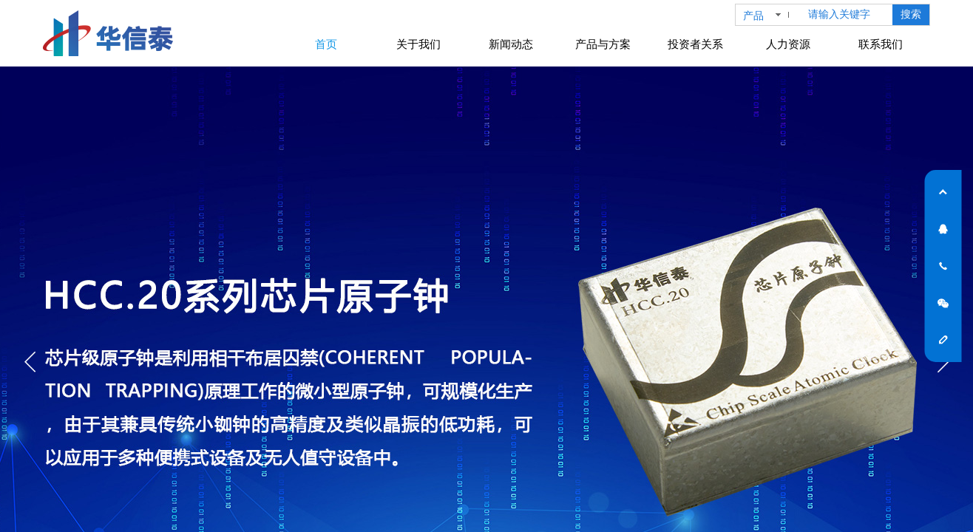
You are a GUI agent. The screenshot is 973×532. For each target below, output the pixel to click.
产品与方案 (603, 44)
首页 (326, 44)
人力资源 (788, 44)
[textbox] (847, 14)
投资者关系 (695, 44)
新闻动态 (511, 44)
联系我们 (880, 44)
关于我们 (418, 44)
